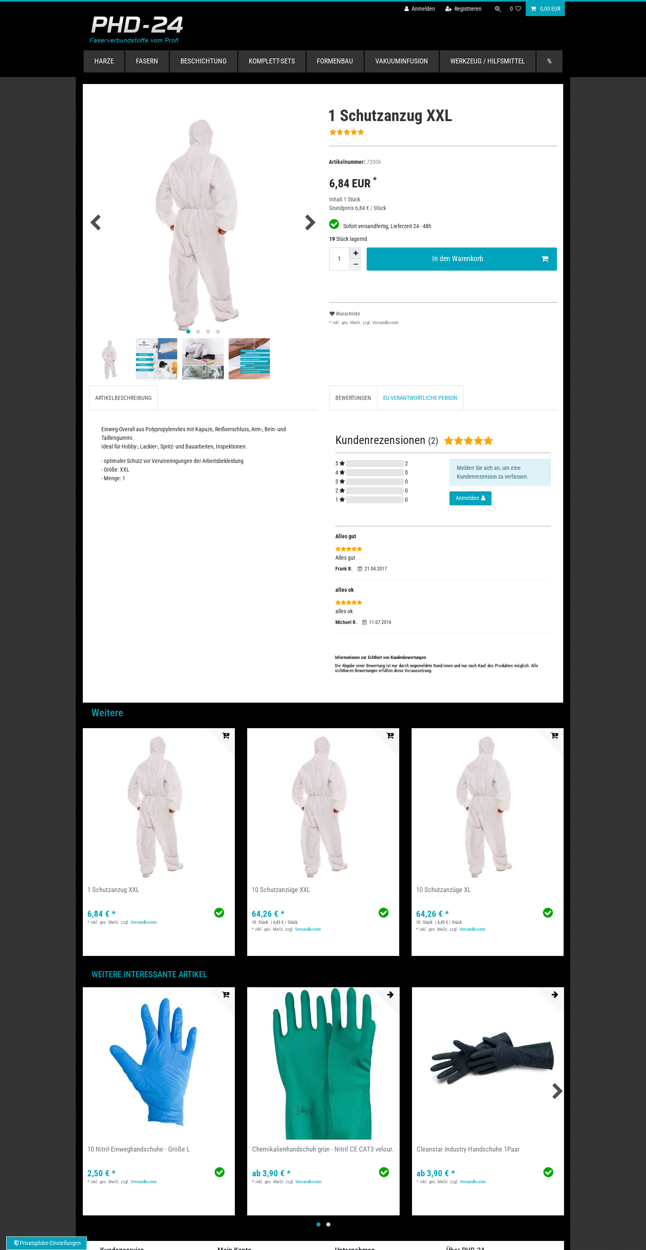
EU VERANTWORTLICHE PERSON (420, 398)
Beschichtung (203, 61)
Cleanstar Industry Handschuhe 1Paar (468, 1149)
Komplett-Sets (272, 61)
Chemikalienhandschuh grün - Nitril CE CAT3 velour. (322, 1149)
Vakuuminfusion (401, 61)
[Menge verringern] (354, 265)
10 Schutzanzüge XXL (281, 890)
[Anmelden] (418, 9)
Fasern (147, 61)
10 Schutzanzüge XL (443, 890)
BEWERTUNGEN (353, 398)
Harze (104, 61)
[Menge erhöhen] (354, 253)
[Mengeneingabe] (339, 259)
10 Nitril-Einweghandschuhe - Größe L (138, 1149)
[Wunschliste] (516, 9)
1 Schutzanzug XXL (113, 890)
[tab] (123, 398)
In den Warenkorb (490, 259)
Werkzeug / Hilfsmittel (487, 61)
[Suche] (497, 9)
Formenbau (335, 61)
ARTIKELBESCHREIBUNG (123, 398)
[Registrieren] (462, 9)
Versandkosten (384, 322)
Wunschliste (345, 314)
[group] (159, 804)
